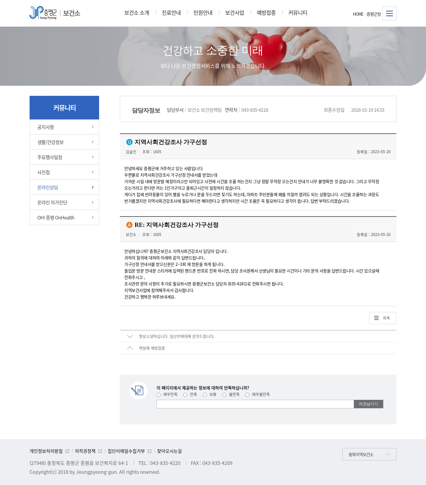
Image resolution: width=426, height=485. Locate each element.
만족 (190, 394)
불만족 (231, 394)
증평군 (43, 12)
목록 (386, 318)
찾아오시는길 (169, 451)
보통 (210, 394)
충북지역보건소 (360, 454)
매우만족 (167, 394)
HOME (358, 14)
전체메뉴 (389, 13)
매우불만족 (257, 394)
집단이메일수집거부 (126, 451)
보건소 (71, 13)
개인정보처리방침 (46, 451)
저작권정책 (85, 451)
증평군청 (374, 14)
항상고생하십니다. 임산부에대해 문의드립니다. (177, 336)
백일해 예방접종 (152, 348)
